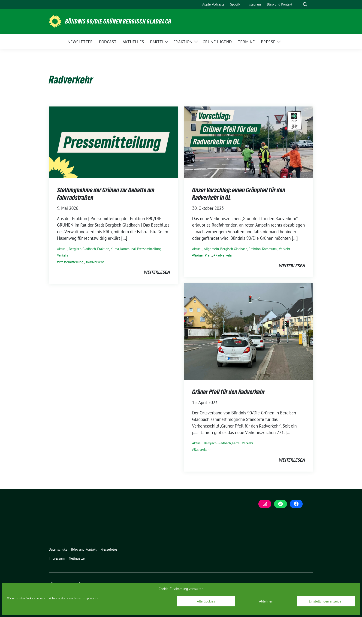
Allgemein (211, 249)
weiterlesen (157, 272)
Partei (236, 443)
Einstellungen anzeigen (326, 601)
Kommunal (128, 249)
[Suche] (298, 4)
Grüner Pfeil (202, 255)
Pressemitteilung (149, 249)
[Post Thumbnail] (113, 142)
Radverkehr (95, 262)
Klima (115, 249)
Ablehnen (266, 601)
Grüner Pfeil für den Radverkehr (228, 392)
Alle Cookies (206, 601)
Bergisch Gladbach (82, 249)
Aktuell (62, 249)
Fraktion (103, 249)
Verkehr (62, 255)
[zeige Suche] (305, 4)
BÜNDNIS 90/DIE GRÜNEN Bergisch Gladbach (118, 21)
